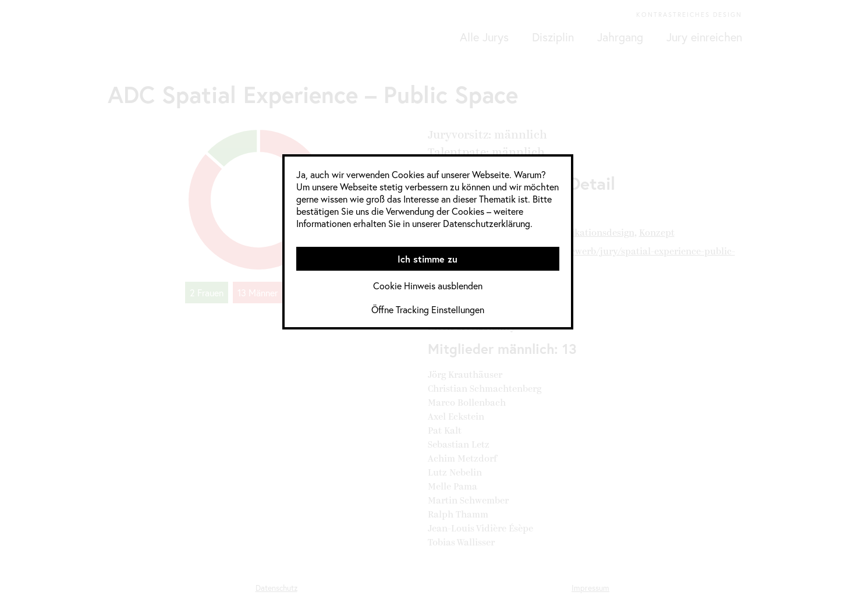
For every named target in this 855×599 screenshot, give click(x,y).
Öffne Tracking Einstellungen (427, 309)
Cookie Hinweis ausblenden (428, 285)
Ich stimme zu (427, 259)
